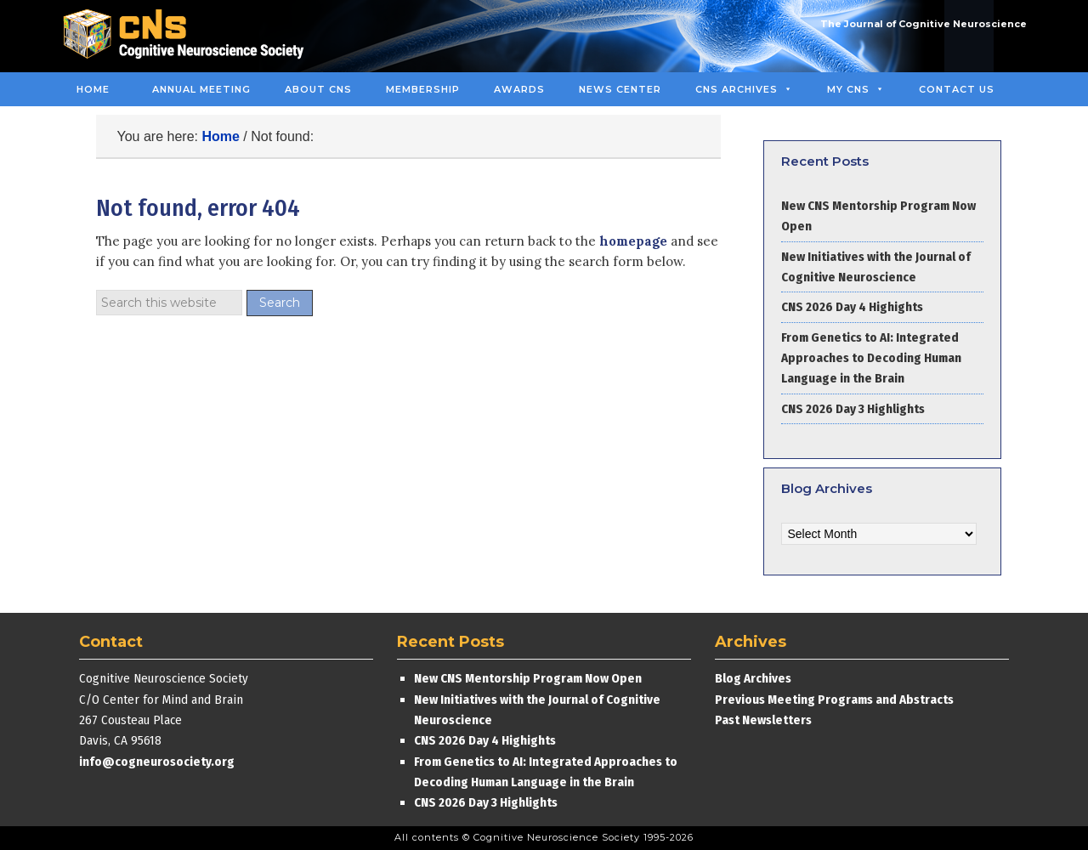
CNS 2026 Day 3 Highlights (853, 408)
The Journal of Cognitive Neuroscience (923, 24)
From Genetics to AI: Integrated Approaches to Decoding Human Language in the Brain (871, 358)
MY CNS (856, 89)
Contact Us (956, 89)
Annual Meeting (201, 89)
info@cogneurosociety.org (157, 761)
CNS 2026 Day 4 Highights (852, 306)
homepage (633, 241)
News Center (620, 89)
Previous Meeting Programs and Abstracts (834, 699)
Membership (423, 89)
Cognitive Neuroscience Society (189, 36)
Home (93, 89)
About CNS (318, 89)
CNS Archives (744, 89)
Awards (519, 89)
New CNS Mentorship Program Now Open (528, 678)
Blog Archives (753, 678)
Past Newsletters (763, 720)
